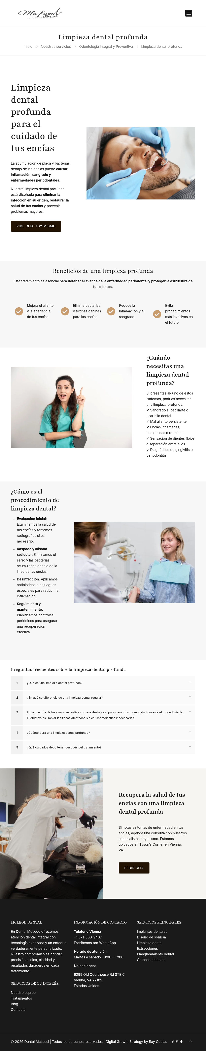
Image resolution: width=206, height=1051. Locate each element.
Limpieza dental (149, 943)
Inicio (28, 47)
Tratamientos (21, 998)
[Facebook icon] (172, 1042)
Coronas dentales (151, 960)
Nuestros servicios (56, 47)
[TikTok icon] (181, 1042)
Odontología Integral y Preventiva (106, 47)
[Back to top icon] (191, 1041)
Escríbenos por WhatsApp (95, 943)
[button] (103, 683)
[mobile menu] (188, 13)
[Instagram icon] (176, 1042)
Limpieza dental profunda (161, 47)
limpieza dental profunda (45, 189)
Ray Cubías (158, 1042)
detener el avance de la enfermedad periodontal (108, 281)
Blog (14, 1004)
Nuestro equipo (23, 993)
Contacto (18, 1010)
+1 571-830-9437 (88, 937)
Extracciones (147, 949)
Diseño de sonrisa (151, 937)
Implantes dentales (152, 932)
